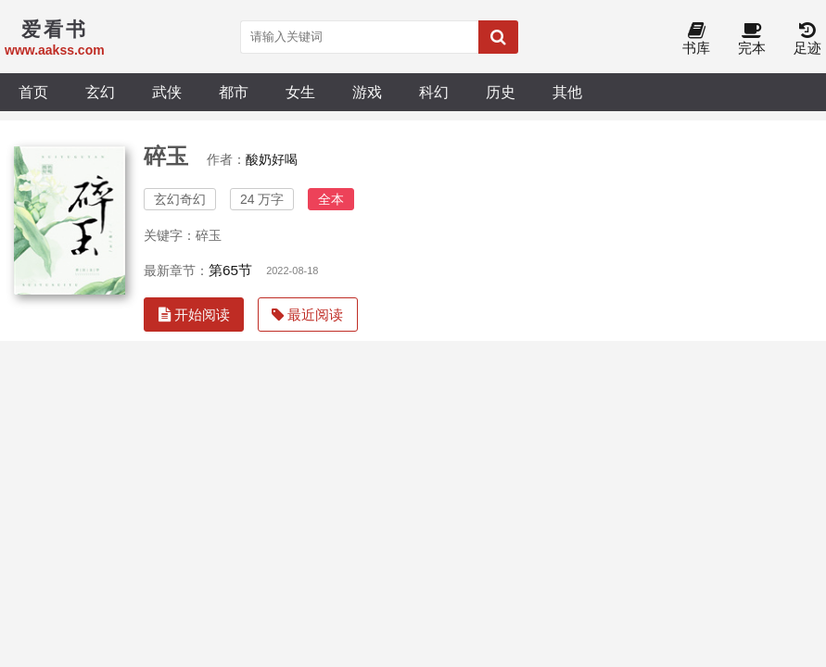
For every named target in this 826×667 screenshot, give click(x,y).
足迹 (807, 39)
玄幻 (100, 91)
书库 (696, 39)
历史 (500, 91)
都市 (233, 91)
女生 (300, 91)
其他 (567, 91)
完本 (752, 39)
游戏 (367, 91)
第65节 (230, 270)
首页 (33, 91)
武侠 (167, 91)
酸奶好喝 (272, 159)
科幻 (434, 91)
